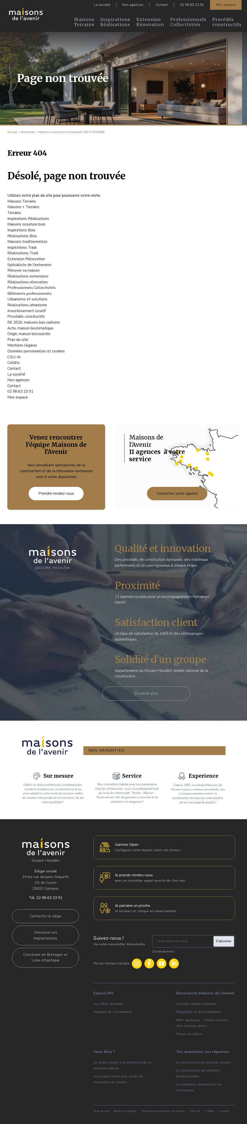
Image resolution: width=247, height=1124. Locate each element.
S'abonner (224, 939)
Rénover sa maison (23, 270)
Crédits (13, 362)
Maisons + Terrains (23, 207)
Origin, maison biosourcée (28, 334)
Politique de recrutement (112, 1009)
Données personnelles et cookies (36, 351)
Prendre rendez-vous (56, 493)
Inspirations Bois (21, 230)
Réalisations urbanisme (27, 305)
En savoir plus (146, 693)
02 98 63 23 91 (192, 4)
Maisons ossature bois (26, 224)
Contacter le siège (45, 914)
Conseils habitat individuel (196, 1001)
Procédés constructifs (227, 22)
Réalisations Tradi (22, 253)
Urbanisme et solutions (27, 299)
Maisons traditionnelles (27, 241)
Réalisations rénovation (27, 282)
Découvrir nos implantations (45, 933)
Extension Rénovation (150, 22)
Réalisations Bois (22, 236)
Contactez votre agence (177, 493)
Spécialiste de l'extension (29, 264)
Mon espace (226, 4)
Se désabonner (163, 949)
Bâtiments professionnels (29, 293)
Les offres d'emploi (108, 1001)
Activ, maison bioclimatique (30, 328)
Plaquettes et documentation (198, 1009)
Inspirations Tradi (21, 247)
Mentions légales (22, 345)
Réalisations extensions (27, 276)
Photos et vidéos (189, 1032)
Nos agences (132, 4)
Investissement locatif (26, 311)
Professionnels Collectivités (188, 22)
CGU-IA (14, 357)
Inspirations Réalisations (115, 22)
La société (102, 4)
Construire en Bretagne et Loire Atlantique (45, 955)
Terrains (14, 212)
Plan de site (17, 339)
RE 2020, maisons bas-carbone (33, 322)
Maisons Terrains (84, 22)
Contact (162, 4)
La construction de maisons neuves (203, 1060)
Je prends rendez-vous (134, 873)
